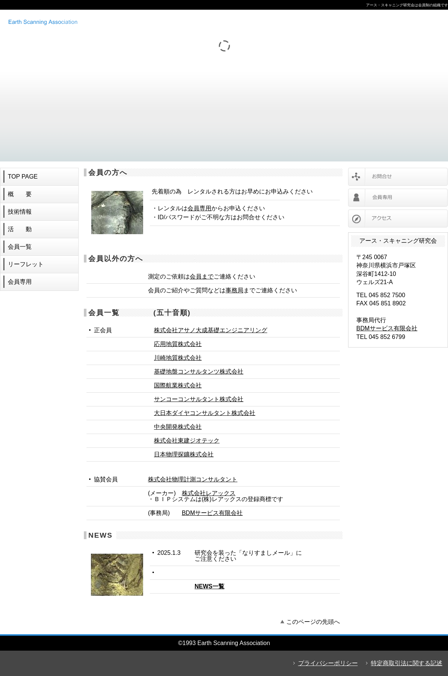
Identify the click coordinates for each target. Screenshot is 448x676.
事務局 (234, 290)
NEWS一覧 (209, 586)
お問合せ (398, 177)
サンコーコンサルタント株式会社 (198, 399)
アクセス (398, 218)
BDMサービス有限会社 (212, 513)
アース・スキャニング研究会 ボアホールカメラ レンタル (102, 21)
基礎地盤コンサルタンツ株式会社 (198, 371)
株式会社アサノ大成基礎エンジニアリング (210, 330)
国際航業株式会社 (178, 385)
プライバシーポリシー (328, 663)
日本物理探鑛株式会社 (184, 454)
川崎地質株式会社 (178, 358)
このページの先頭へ (313, 622)
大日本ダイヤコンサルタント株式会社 (204, 413)
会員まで (202, 276)
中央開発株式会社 (178, 427)
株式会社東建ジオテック (187, 440)
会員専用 (199, 208)
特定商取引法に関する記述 (406, 663)
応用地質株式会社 (178, 344)
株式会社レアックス (209, 493)
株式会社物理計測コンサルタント (192, 479)
